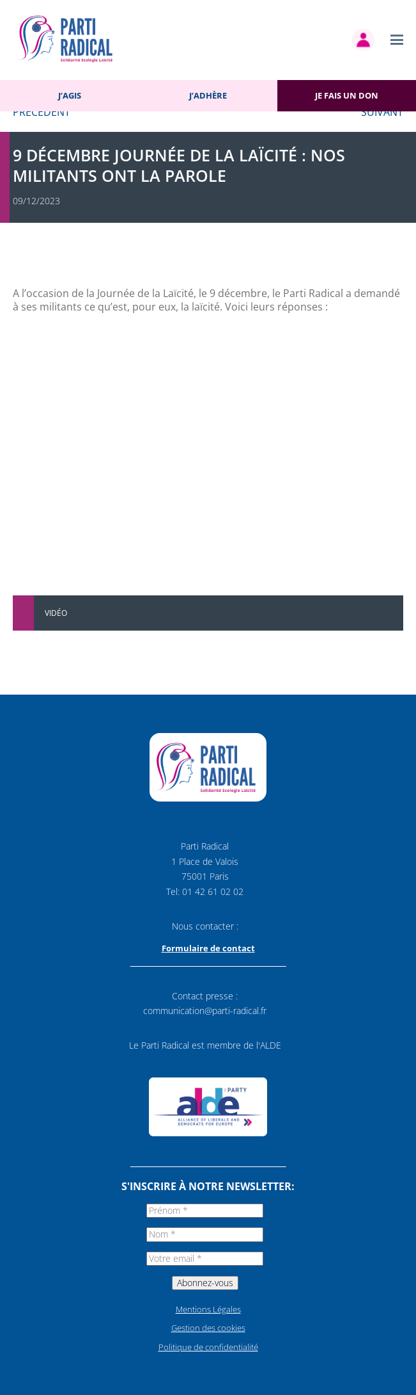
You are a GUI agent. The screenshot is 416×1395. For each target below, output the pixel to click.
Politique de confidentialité (208, 1347)
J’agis (69, 95)
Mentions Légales (208, 1309)
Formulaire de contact (208, 948)
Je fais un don (346, 95)
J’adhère (208, 95)
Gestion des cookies (208, 1328)
